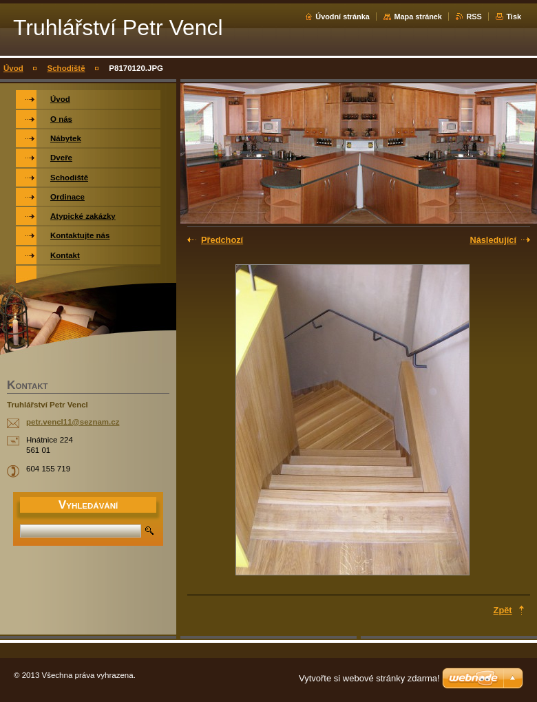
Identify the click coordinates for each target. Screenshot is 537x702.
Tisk (513, 16)
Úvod (13, 68)
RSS (473, 16)
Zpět (503, 610)
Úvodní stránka (342, 16)
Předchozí (222, 240)
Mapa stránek (418, 16)
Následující (493, 240)
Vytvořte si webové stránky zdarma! (369, 678)
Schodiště (66, 68)
